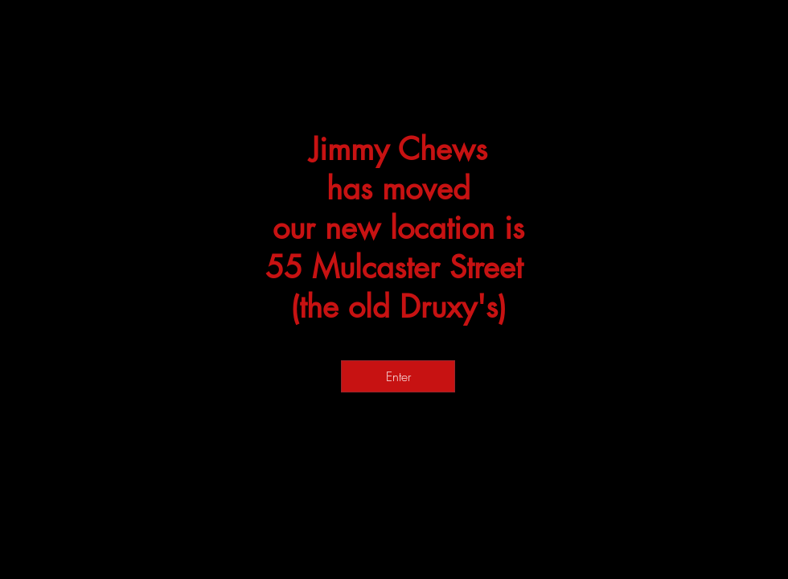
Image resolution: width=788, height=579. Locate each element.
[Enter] (398, 376)
